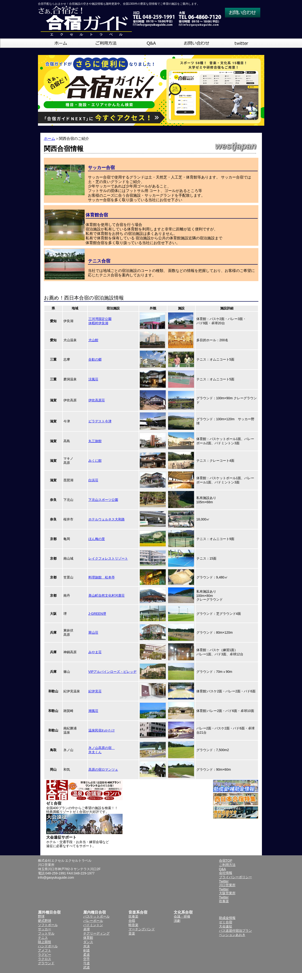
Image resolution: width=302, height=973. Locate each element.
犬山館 (93, 340)
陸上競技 (44, 942)
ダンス (88, 942)
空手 (86, 959)
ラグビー (44, 954)
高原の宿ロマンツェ (103, 769)
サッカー (44, 929)
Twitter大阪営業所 (227, 891)
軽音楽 (133, 925)
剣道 (86, 950)
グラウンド (46, 963)
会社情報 (225, 873)
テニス (43, 938)
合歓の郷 (95, 359)
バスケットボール (96, 916)
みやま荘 (95, 652)
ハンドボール (48, 946)
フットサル (46, 933)
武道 (86, 967)
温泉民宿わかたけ (101, 730)
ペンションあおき (232, 935)
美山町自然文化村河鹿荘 (106, 595)
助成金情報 (227, 918)
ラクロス (44, 959)
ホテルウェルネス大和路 (106, 519)
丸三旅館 (95, 441)
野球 (41, 916)
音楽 (131, 933)
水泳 (86, 946)
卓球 (86, 929)
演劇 (177, 921)
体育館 (88, 938)
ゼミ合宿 (225, 922)
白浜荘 (93, 480)
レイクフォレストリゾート (108, 558)
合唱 (131, 921)
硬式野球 (44, 921)
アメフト (44, 950)
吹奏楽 (133, 916)
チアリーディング (96, 933)
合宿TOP (225, 860)
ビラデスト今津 (100, 421)
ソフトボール (48, 925)
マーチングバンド (141, 929)
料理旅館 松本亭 (101, 577)
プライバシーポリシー (235, 877)
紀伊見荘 (95, 691)
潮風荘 (93, 711)
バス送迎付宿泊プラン (235, 930)
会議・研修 (182, 916)
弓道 (86, 963)
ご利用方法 (227, 865)
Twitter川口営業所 (227, 883)
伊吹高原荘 (96, 400)
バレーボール (93, 921)
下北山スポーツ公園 (103, 500)
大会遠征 (225, 926)
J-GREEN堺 (97, 613)
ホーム (49, 139)
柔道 (86, 954)
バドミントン (93, 925)
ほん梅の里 (96, 539)
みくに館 (95, 460)
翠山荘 (93, 632)
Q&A (222, 869)
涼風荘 (93, 379)
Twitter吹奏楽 (224, 899)
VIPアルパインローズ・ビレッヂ (112, 672)
